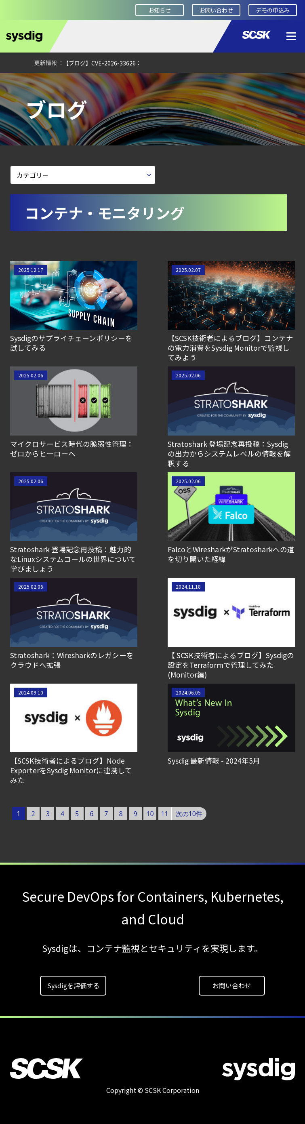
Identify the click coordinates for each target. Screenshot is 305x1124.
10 (150, 813)
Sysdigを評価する (73, 985)
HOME (18, 84)
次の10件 (189, 813)
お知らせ (159, 10)
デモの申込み (273, 10)
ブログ (116, 84)
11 (164, 813)
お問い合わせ (216, 10)
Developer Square (67, 84)
